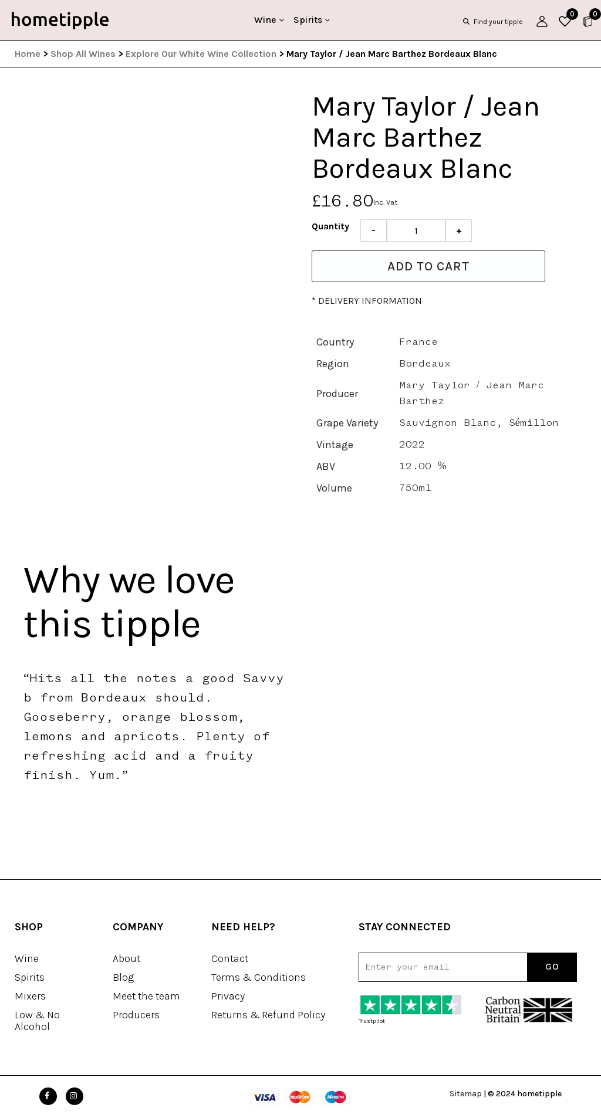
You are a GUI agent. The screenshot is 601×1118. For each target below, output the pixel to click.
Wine (269, 19)
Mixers (30, 996)
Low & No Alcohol (37, 1020)
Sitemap (466, 1094)
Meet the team (146, 996)
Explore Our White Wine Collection (201, 53)
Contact (229, 958)
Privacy (228, 996)
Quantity (330, 226)
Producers (136, 1015)
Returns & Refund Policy (268, 1015)
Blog (123, 977)
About (126, 958)
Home (27, 53)
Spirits (311, 19)
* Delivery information (367, 300)
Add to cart (428, 266)
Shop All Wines (83, 53)
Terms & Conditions (258, 977)
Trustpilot (372, 1021)
